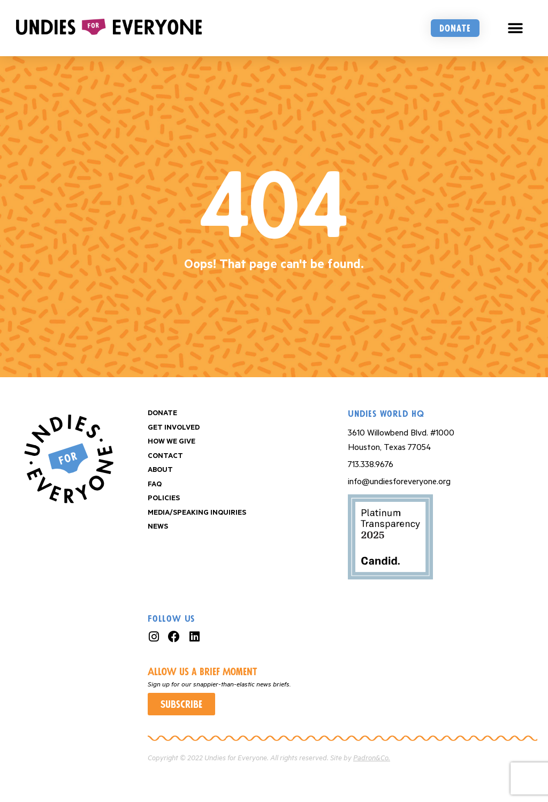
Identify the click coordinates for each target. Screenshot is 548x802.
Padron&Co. (371, 758)
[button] (516, 28)
